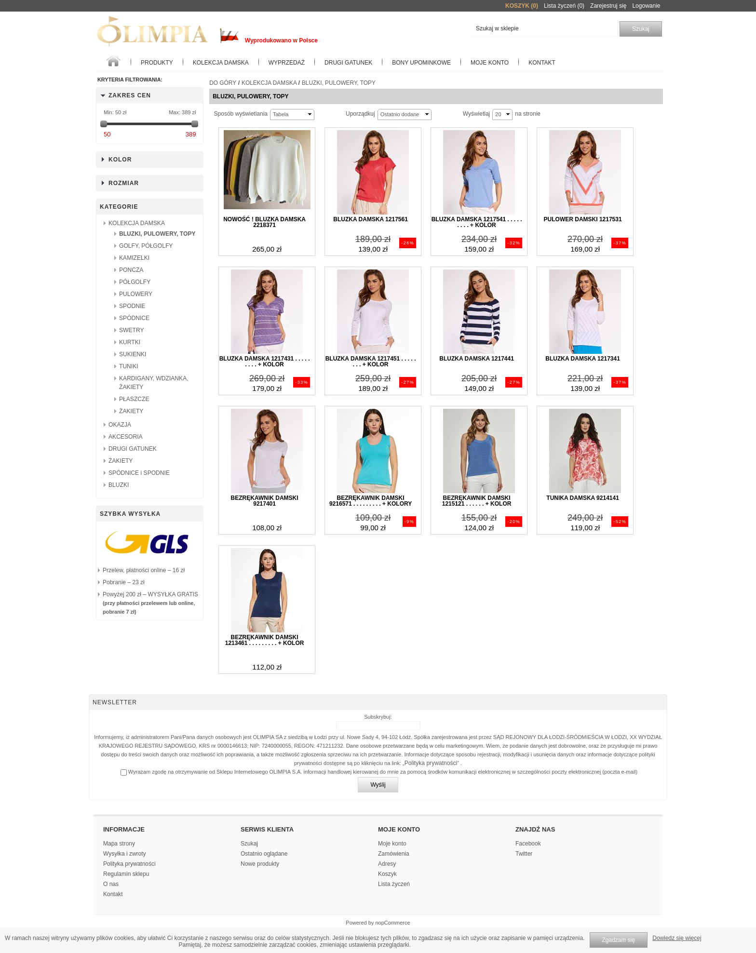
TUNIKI (128, 366)
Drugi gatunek (348, 62)
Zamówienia (393, 853)
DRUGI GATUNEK (132, 448)
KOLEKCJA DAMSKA (221, 62)
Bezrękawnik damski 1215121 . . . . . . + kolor (477, 501)
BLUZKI (118, 485)
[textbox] (544, 28)
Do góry (222, 83)
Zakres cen (129, 95)
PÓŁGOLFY (134, 282)
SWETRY (131, 330)
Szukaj (249, 843)
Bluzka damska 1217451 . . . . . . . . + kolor (370, 361)
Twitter (523, 853)
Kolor (120, 159)
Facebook (528, 843)
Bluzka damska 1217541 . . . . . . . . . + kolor (477, 222)
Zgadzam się (618, 940)
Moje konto (490, 62)
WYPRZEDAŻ (287, 62)
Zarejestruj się (608, 5)
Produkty (157, 62)
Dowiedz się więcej (676, 938)
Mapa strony (119, 843)
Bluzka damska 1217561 (370, 219)
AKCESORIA (125, 436)
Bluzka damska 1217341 (582, 358)
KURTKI (129, 342)
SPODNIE (132, 306)
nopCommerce (393, 923)
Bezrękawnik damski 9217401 (264, 501)
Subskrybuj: (378, 717)
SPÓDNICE (134, 318)
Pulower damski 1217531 (583, 219)
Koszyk (387, 874)
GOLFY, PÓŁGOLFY (146, 245)
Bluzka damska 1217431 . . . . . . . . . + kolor (264, 361)
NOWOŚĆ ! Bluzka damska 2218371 (264, 222)
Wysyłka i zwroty (124, 853)
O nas (111, 884)
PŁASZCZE (134, 399)
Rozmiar (123, 183)
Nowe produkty (260, 863)
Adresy (387, 863)
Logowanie (646, 5)
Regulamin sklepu (126, 874)
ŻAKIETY (131, 411)
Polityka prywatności (431, 763)
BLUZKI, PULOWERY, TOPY (157, 233)
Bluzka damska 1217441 (476, 358)
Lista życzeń (394, 884)
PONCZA (131, 270)
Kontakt (541, 62)
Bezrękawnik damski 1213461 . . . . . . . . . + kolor (264, 640)
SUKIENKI (132, 354)
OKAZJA (119, 424)
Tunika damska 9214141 (582, 498)
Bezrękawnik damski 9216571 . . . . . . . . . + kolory (370, 501)
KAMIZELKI (134, 258)
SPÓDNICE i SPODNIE (139, 473)
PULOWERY (135, 294)
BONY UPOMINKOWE (421, 62)
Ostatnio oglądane (264, 853)
